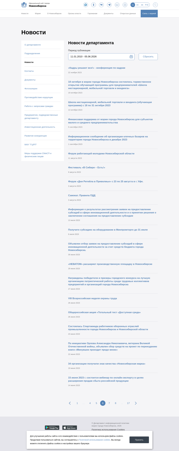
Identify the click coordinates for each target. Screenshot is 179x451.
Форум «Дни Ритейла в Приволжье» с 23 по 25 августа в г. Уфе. (105, 181)
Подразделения (32, 53)
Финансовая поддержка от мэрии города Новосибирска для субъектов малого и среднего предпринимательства (110, 121)
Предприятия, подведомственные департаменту (41, 116)
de (142, 5)
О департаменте (32, 45)
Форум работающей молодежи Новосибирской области (101, 153)
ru (133, 5)
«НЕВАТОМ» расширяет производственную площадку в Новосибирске (110, 264)
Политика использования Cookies (108, 429)
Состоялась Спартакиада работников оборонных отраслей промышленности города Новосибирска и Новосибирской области (108, 328)
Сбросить (148, 56)
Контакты (29, 71)
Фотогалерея (30, 88)
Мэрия (38, 13)
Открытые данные (128, 13)
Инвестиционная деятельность (39, 127)
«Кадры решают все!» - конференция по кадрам (96, 67)
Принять (139, 440)
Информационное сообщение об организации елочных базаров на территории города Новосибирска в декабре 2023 (108, 138)
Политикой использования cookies (94, 440)
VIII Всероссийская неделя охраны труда (92, 298)
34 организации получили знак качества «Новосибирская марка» (106, 363)
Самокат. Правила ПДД (82, 195)
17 (128, 403)
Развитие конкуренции (35, 136)
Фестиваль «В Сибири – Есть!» (86, 167)
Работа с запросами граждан (38, 106)
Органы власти (74, 13)
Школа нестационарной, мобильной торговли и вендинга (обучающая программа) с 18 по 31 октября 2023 (110, 104)
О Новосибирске (54, 13)
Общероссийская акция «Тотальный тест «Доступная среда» (104, 312)
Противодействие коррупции (38, 97)
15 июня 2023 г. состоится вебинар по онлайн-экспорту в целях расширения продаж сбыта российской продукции (106, 379)
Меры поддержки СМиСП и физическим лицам (37, 155)
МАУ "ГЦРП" (30, 144)
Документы (109, 13)
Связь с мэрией (149, 13)
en (137, 5)
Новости (24, 13)
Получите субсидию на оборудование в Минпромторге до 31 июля (108, 229)
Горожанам (92, 13)
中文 (147, 5)
